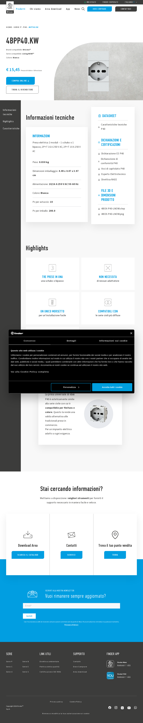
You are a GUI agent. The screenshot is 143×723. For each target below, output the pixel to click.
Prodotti (20, 8)
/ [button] (131, 2)
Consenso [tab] (29, 341)
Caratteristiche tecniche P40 (112, 127)
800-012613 (90, 2)
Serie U (9, 672)
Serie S (25, 672)
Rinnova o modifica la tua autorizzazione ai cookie (65, 713)
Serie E (25, 667)
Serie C (9, 667)
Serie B (25, 661)
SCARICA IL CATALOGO (27, 555)
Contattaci (126, 9)
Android (121, 665)
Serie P (18, 27)
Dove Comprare (99, 9)
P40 (25, 27)
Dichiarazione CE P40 (111, 153)
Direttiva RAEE (107, 179)
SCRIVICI (71, 555)
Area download (53, 8)
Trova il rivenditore (22, 89)
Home (9, 27)
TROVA (115, 555)
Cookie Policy (76, 702)
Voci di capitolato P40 (111, 168)
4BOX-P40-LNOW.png (111, 214)
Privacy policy (56, 702)
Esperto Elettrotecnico (112, 174)
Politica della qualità (49, 667)
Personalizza (71, 387)
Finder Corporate (110, 2)
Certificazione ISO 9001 (50, 672)
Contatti (77, 661)
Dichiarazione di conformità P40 (108, 161)
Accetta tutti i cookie (112, 387)
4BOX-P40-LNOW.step (111, 208)
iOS (128, 665)
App (68, 8)
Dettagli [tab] (71, 341)
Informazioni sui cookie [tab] (113, 341)
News (77, 8)
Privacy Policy (71, 625)
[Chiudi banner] (131, 333)
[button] (10, 112)
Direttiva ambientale (49, 661)
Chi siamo (35, 8)
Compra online (20, 80)
